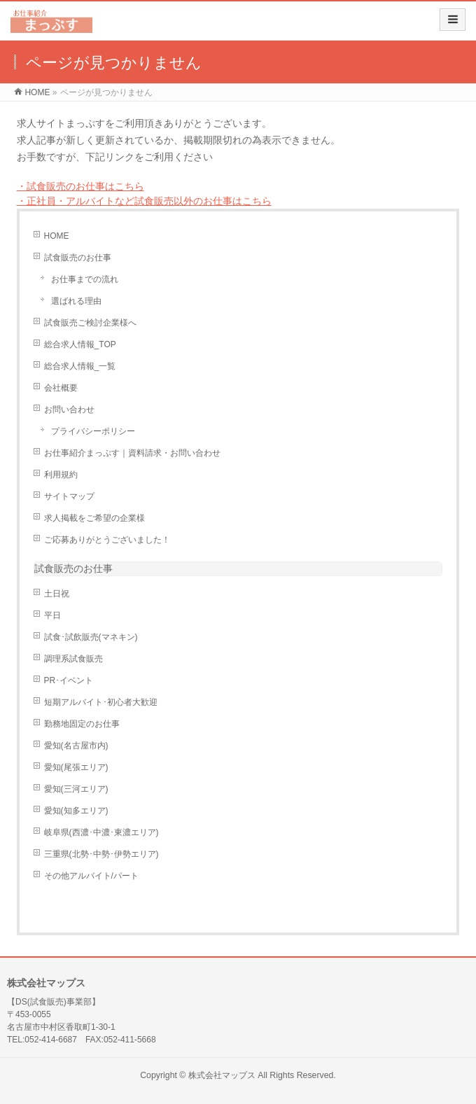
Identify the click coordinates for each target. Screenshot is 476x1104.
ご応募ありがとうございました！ (107, 540)
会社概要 (61, 388)
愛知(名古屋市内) (76, 745)
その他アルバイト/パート (91, 876)
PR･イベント (69, 680)
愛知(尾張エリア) (76, 767)
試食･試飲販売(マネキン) (91, 637)
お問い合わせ (69, 409)
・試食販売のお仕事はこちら (80, 186)
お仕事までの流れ (84, 279)
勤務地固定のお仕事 (82, 724)
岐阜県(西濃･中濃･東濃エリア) (101, 832)
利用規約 (61, 475)
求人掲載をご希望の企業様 (94, 518)
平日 (52, 615)
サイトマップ (69, 496)
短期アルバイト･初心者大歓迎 (101, 702)
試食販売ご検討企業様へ (90, 323)
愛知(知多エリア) (76, 811)
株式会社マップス (221, 1075)
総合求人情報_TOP (80, 344)
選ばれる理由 (76, 301)
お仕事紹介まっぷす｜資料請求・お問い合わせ (132, 453)
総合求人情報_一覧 (80, 366)
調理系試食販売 (73, 659)
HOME (56, 236)
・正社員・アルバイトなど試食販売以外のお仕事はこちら (144, 201)
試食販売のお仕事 (77, 258)
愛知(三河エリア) (76, 789)
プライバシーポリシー (93, 431)
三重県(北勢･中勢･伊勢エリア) (101, 854)
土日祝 (56, 594)
